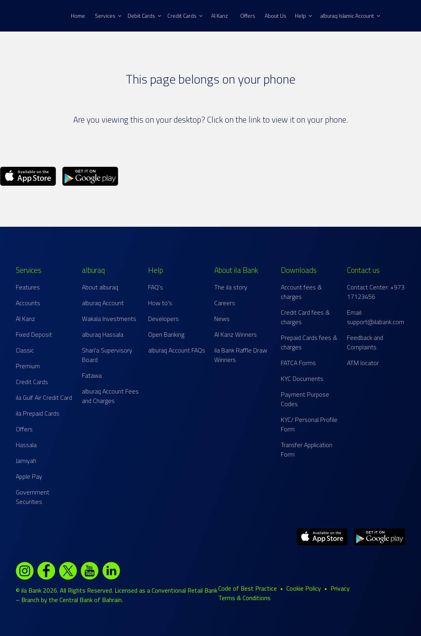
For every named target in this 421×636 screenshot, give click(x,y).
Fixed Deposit (34, 334)
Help (303, 16)
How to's (160, 303)
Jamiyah (26, 460)
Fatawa (92, 375)
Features (28, 287)
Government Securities (32, 496)
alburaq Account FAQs (176, 350)
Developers (163, 318)
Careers (224, 303)
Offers (247, 16)
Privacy (340, 588)
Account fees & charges (301, 291)
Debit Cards (144, 16)
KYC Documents (302, 378)
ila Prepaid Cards (37, 413)
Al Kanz (219, 16)
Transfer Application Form (306, 449)
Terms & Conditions (244, 598)
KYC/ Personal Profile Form (309, 424)
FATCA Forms (298, 362)
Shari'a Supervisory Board (107, 354)
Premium (28, 366)
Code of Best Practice (247, 588)
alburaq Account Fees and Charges (110, 395)
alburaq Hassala (102, 334)
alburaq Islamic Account (350, 16)
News (222, 318)
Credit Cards (184, 16)
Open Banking (166, 334)
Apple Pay (29, 476)
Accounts (28, 303)
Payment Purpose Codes (305, 399)
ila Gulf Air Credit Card (44, 397)
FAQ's (155, 287)
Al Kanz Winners (235, 334)
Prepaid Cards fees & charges (309, 342)
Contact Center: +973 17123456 (375, 291)
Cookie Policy (303, 588)
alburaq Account (103, 303)
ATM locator (363, 362)
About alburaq (100, 287)
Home (78, 16)
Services (108, 16)
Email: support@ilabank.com (375, 317)
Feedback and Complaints (365, 342)
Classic (25, 350)
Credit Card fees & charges (305, 317)
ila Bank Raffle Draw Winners (240, 354)
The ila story (230, 287)
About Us (275, 16)
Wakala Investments (109, 318)
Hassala (26, 444)
